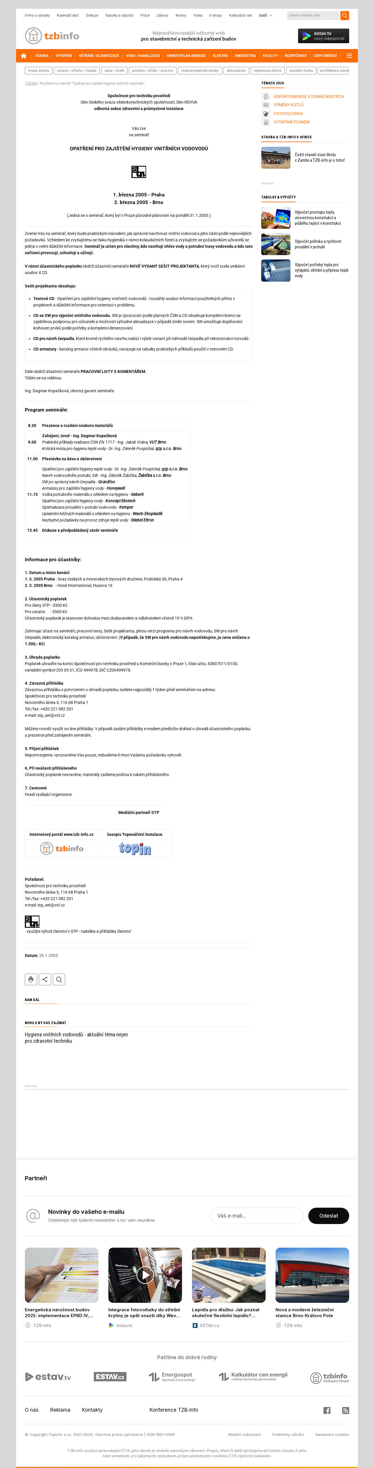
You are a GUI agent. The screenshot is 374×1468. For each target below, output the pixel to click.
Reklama (60, 1410)
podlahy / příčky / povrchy (152, 71)
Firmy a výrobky (37, 15)
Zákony (162, 15)
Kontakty (92, 1410)
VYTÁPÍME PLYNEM (291, 122)
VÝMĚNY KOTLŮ (289, 104)
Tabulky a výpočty (119, 15)
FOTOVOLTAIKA (288, 113)
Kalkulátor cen (240, 15)
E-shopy (215, 15)
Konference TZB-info (174, 1410)
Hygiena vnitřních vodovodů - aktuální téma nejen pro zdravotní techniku (76, 1037)
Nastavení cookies (332, 1434)
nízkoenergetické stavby (200, 71)
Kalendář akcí (68, 15)
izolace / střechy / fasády (77, 71)
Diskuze (92, 15)
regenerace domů (267, 71)
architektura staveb (335, 71)
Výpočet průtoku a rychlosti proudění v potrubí (318, 244)
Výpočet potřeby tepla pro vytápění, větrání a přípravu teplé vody (322, 270)
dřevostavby (236, 71)
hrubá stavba (38, 71)
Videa (197, 15)
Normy (181, 15)
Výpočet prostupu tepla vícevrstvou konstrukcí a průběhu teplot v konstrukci (318, 218)
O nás (32, 1410)
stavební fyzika (301, 71)
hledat (59, 979)
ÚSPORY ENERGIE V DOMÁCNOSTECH (309, 96)
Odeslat (328, 1216)
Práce (145, 15)
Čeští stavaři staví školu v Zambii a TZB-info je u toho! (320, 157)
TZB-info (31, 83)
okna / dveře (114, 71)
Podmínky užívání (288, 1434)
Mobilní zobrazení (244, 1434)
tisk (31, 979)
